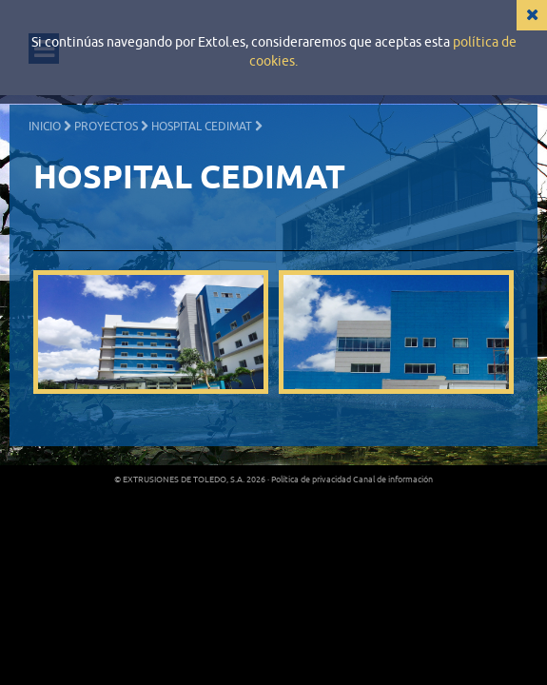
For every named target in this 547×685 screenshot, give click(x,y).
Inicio (45, 126)
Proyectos (106, 126)
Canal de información (393, 479)
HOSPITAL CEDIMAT (201, 126)
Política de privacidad (311, 479)
